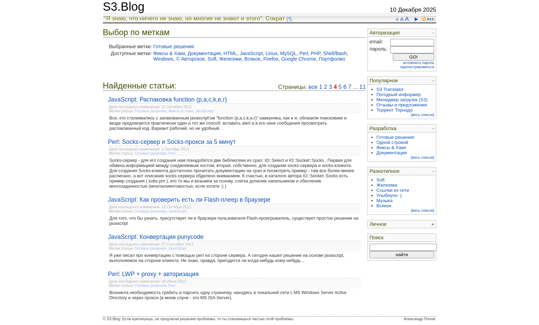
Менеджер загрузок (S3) (402, 99)
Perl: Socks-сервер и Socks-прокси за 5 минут (172, 141)
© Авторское (190, 59)
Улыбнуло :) (389, 195)
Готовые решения (173, 46)
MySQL (288, 53)
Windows (163, 59)
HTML (230, 53)
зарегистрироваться (417, 67)
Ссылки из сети (392, 190)
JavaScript (251, 53)
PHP (315, 53)
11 (362, 87)
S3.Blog (123, 6)
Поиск (377, 237)
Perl (303, 53)
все (312, 87)
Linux (271, 53)
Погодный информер (398, 94)
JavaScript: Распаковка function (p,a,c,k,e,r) (167, 99)
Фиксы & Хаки (169, 53)
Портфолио (332, 59)
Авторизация (385, 32)
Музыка (384, 200)
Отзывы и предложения (401, 104)
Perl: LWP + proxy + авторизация (153, 274)
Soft (212, 59)
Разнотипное (384, 171)
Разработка (383, 128)
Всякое (252, 59)
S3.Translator (390, 89)
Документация (204, 53)
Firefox (270, 59)
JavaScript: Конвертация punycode (156, 236)
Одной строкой (392, 142)
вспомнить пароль (418, 63)
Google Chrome (298, 59)
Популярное (384, 80)
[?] (289, 19)
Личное (378, 224)
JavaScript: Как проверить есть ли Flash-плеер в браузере (189, 199)
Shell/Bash (335, 53)
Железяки (230, 59)
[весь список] (422, 115)
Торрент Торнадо (394, 110)
